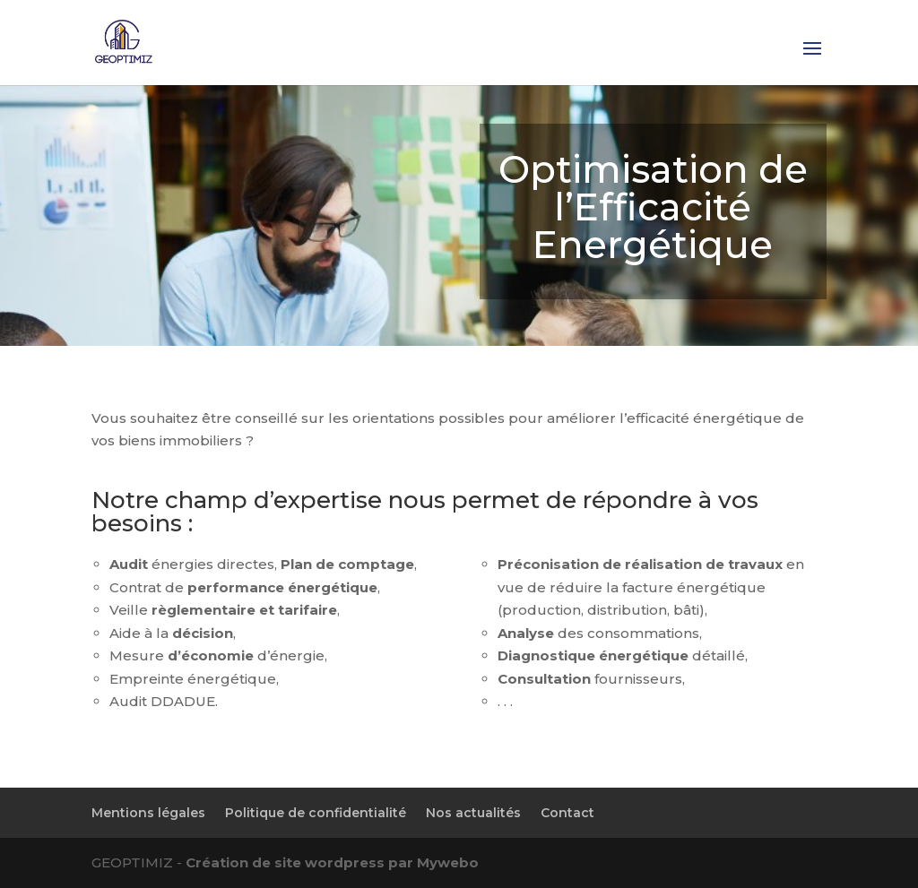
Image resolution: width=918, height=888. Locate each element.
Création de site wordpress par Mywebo (332, 862)
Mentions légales (148, 813)
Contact (567, 813)
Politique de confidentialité (315, 813)
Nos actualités (473, 813)
